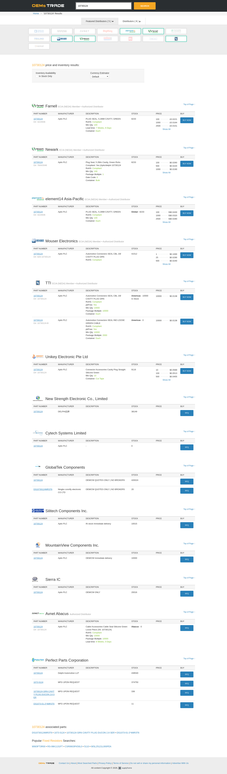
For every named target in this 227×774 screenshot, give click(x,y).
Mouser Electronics (84, 241)
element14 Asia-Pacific (87, 199)
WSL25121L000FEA (101, 746)
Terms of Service (121, 763)
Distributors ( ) (131, 21)
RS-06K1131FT (55, 746)
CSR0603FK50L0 (73, 746)
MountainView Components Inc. (73, 545)
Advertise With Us (180, 763)
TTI (71, 283)
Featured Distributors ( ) (100, 21)
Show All (166, 129)
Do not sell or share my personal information (150, 763)
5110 (86, 746)
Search (144, 6)
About (73, 763)
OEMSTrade (47, 762)
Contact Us (64, 763)
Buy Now (187, 120)
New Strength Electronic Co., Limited (77, 399)
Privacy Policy (105, 763)
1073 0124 (38, 682)
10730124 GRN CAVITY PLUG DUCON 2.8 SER (44, 694)
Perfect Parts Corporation (67, 660)
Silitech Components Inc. (67, 511)
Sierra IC (53, 579)
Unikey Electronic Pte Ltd (67, 357)
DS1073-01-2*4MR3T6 (44, 704)
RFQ (187, 413)
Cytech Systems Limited (66, 433)
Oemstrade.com (49, 5)
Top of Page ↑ (189, 104)
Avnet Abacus (68, 614)
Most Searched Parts (87, 763)
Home (36, 13)
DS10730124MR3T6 (43, 489)
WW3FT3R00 (38, 746)
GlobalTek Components (66, 467)
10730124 (38, 119)
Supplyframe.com (127, 768)
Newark (75, 149)
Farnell (74, 106)
